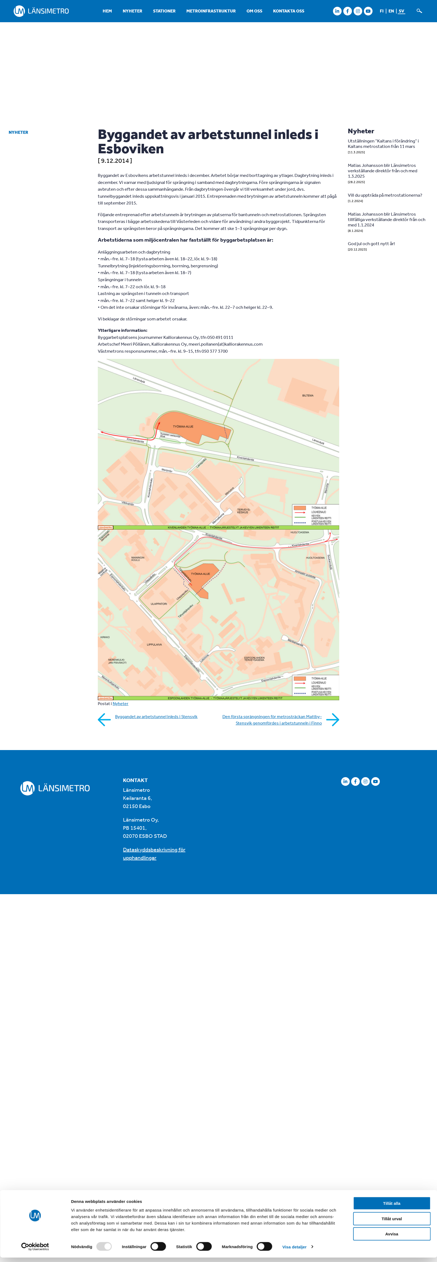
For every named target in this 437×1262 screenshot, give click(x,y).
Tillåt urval (392, 1084)
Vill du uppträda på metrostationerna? (385, 195)
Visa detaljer (294, 1112)
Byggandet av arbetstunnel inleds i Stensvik (156, 716)
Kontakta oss (288, 11)
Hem (107, 11)
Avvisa (391, 1099)
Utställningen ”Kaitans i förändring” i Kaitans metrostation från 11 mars (383, 143)
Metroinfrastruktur (211, 11)
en (391, 11)
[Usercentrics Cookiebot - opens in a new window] (35, 1112)
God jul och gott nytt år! (371, 243)
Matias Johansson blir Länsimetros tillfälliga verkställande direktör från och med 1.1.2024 (386, 219)
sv (401, 11)
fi (382, 11)
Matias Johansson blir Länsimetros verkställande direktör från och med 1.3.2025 (382, 170)
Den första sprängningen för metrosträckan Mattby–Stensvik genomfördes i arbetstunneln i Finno (272, 720)
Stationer (164, 11)
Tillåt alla (391, 1068)
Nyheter (132, 11)
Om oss (254, 11)
